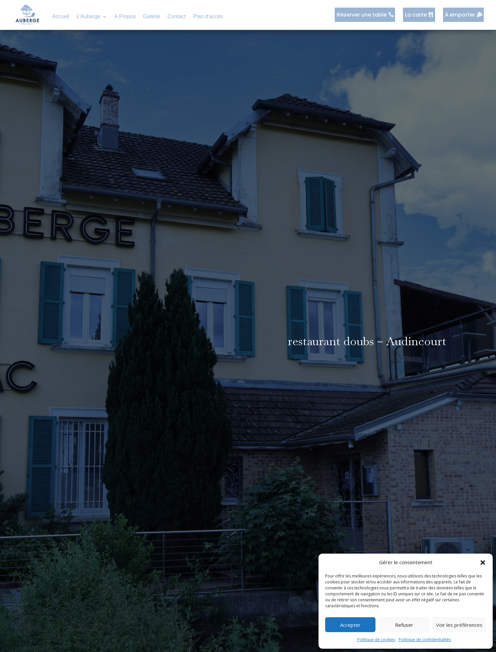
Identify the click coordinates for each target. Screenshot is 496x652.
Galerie (151, 16)
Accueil (61, 16)
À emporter (460, 15)
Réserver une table (363, 15)
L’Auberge (88, 16)
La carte (417, 15)
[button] (482, 562)
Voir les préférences (459, 625)
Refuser (404, 625)
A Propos (125, 16)
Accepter (350, 625)
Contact (177, 16)
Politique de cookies (376, 639)
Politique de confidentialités (425, 639)
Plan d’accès (208, 16)
